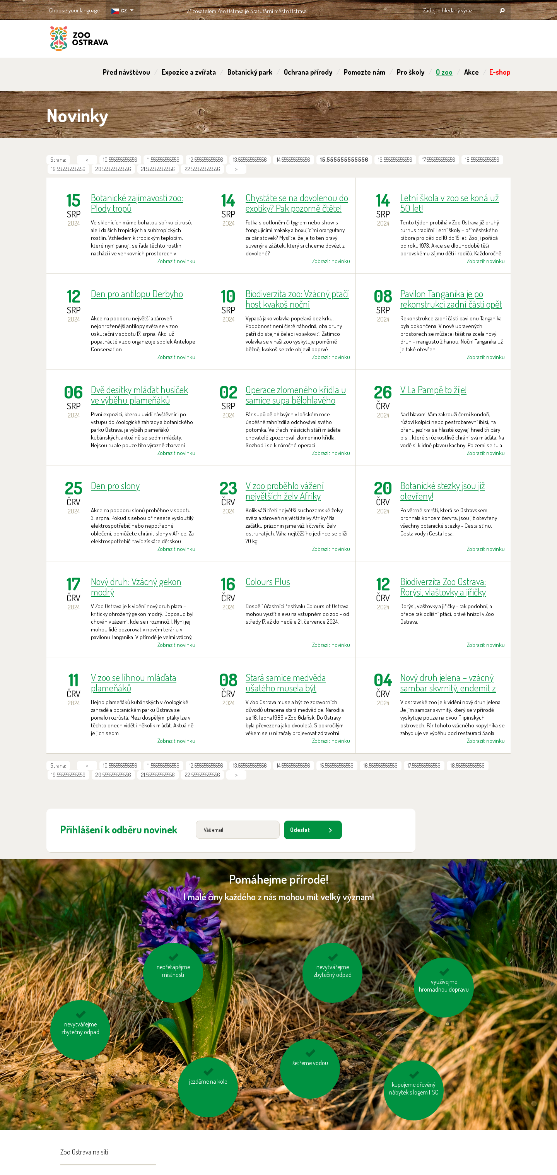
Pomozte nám (364, 72)
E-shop (500, 72)
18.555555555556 (482, 159)
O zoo (444, 72)
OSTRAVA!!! (340, 9)
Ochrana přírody (308, 72)
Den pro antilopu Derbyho (137, 293)
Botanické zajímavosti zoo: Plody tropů (137, 202)
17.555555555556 (438, 159)
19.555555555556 (68, 169)
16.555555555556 (395, 159)
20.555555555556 (113, 169)
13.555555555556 (250, 159)
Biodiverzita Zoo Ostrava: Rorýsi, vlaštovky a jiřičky (443, 586)
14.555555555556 (293, 159)
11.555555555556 (163, 159)
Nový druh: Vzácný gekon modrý (136, 586)
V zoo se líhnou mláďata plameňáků (133, 682)
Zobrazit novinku (176, 261)
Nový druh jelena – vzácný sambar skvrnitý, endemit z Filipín (448, 682)
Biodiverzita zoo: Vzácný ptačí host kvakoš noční (297, 298)
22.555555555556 (202, 169)
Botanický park (249, 72)
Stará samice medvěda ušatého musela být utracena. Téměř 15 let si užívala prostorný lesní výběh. (288, 682)
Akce (471, 72)
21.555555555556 (158, 169)
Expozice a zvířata (189, 72)
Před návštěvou (126, 72)
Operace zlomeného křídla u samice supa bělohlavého (296, 394)
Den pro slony (115, 485)
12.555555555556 (206, 159)
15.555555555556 (337, 765)
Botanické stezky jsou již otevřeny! (442, 490)
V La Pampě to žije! (433, 389)
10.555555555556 (120, 159)
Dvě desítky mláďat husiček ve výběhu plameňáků (139, 394)
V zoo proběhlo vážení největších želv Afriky (285, 490)
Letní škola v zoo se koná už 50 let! (449, 202)
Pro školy (410, 72)
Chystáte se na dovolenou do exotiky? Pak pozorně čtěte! (297, 202)
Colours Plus (268, 581)
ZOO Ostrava (79, 39)
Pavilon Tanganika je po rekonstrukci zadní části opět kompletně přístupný (451, 298)
